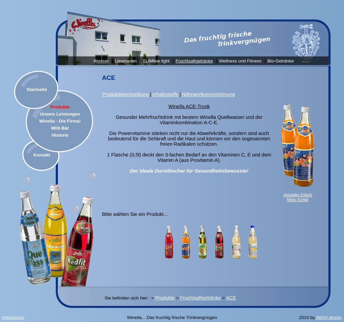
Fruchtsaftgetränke (194, 60)
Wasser (101, 60)
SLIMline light (156, 60)
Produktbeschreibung (125, 94)
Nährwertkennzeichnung (208, 94)
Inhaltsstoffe (165, 94)
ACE (231, 298)
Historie (60, 135)
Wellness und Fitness (240, 60)
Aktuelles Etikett (297, 195)
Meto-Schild (297, 199)
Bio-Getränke (280, 60)
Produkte (60, 106)
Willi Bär (60, 128)
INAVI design (329, 317)
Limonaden (126, 60)
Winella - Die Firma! (60, 121)
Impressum (13, 317)
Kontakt (42, 154)
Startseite (37, 89)
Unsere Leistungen (60, 114)
